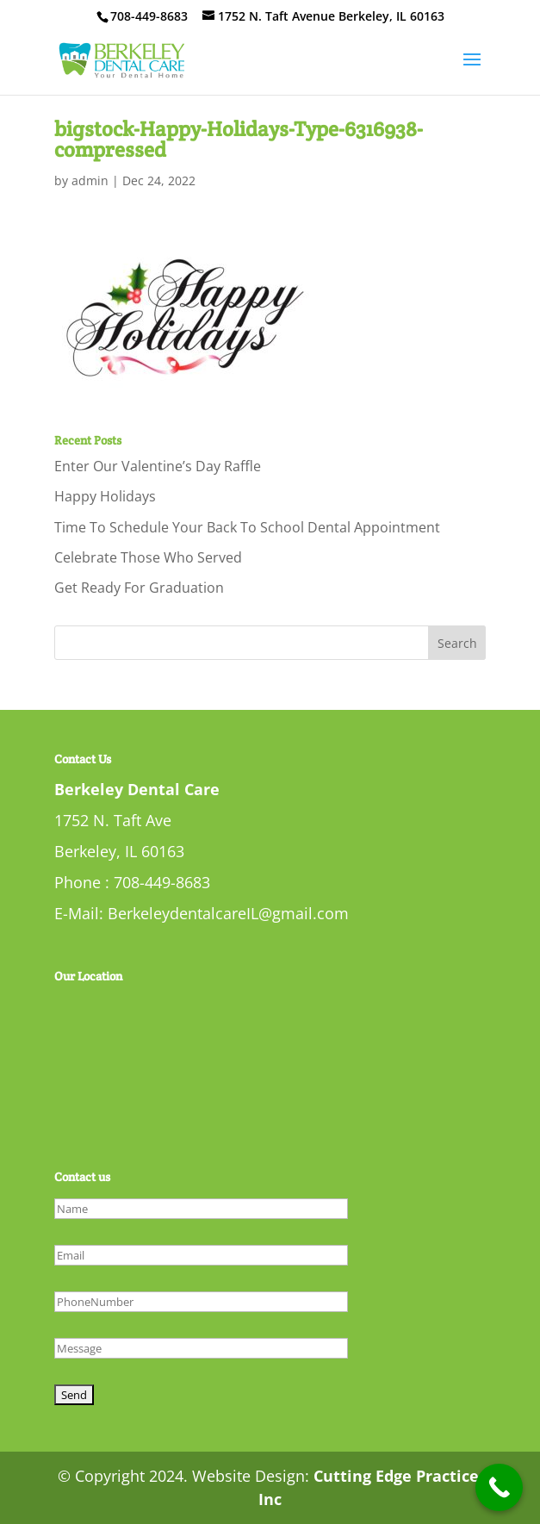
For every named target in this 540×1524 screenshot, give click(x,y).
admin (90, 180)
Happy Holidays (105, 496)
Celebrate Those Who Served (148, 557)
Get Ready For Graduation (139, 587)
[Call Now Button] (499, 1487)
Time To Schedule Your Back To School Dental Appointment (247, 527)
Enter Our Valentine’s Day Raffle (157, 466)
